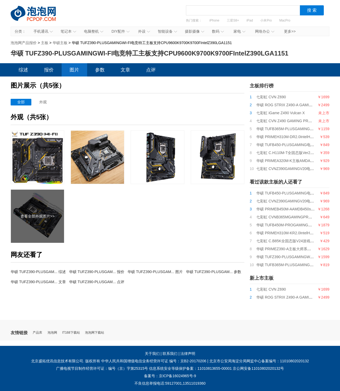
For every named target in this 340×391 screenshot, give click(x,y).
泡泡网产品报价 (38, 17)
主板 (44, 43)
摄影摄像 (194, 31)
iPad (249, 20)
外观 (43, 102)
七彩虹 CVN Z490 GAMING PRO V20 (287, 121)
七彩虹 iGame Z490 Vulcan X (280, 113)
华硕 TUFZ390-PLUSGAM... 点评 (96, 282)
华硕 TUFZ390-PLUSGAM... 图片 (155, 272)
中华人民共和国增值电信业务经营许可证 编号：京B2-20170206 (153, 361)
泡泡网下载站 (94, 332)
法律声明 (187, 353)
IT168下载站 (71, 332)
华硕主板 (60, 43)
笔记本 (68, 31)
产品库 (37, 332)
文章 (125, 70)
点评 (151, 70)
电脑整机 (93, 31)
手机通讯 (43, 31)
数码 (218, 31)
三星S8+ (233, 20)
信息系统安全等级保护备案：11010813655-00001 (190, 368)
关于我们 (152, 353)
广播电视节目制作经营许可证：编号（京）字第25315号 (102, 368)
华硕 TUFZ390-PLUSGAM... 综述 (38, 272)
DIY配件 (121, 31)
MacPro (284, 20)
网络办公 (264, 31)
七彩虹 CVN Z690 (271, 97)
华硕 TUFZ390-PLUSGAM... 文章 (38, 282)
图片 (74, 70)
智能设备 (167, 31)
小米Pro (266, 20)
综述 (23, 70)
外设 (144, 31)
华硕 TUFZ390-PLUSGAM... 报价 (96, 272)
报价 (49, 70)
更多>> (290, 31)
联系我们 (170, 353)
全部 (21, 102)
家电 (239, 31)
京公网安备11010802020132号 (258, 368)
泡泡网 (52, 332)
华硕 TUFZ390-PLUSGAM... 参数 (213, 272)
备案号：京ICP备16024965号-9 (170, 376)
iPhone (214, 20)
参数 (100, 70)
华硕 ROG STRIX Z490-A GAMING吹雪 (289, 105)
